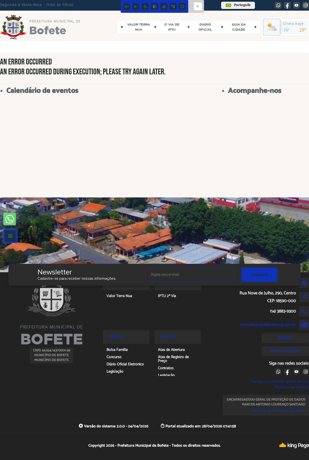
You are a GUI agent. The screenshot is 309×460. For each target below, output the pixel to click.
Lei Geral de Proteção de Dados (278, 410)
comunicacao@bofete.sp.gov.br (268, 324)
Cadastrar (259, 274)
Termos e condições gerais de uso (279, 381)
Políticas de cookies (292, 387)
